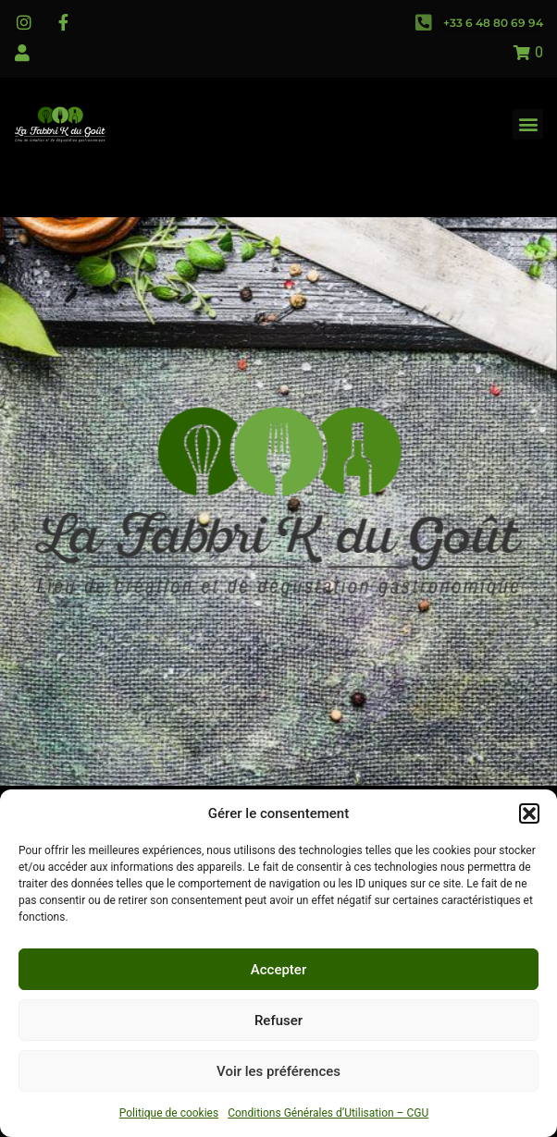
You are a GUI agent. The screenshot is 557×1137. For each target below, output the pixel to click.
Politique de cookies (168, 1112)
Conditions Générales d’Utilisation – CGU (328, 1112)
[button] (529, 813)
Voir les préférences (278, 1071)
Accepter (278, 969)
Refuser (278, 1020)
